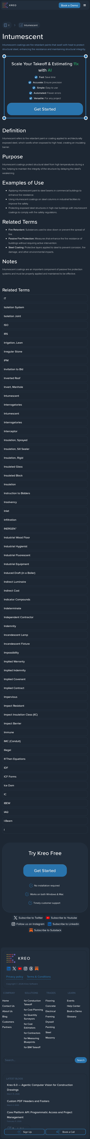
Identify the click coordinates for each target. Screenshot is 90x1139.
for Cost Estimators (29, 1025)
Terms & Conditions (39, 976)
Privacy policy (14, 976)
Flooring (50, 1000)
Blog (4, 1016)
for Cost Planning (33, 1009)
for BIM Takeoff (32, 1047)
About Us (7, 1011)
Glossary (71, 1016)
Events (70, 1000)
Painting (50, 1027)
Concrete (51, 1006)
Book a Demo (69, 5)
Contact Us (8, 1006)
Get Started (45, 109)
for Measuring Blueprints (31, 1040)
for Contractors (32, 1033)
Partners (7, 1027)
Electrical (51, 1011)
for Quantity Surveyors (30, 1016)
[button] (84, 5)
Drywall (50, 1022)
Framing (50, 1016)
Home (5, 1000)
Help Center (73, 1006)
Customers (8, 1022)
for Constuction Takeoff (32, 1002)
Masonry (50, 1037)
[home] (9, 5)
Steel (48, 1032)
